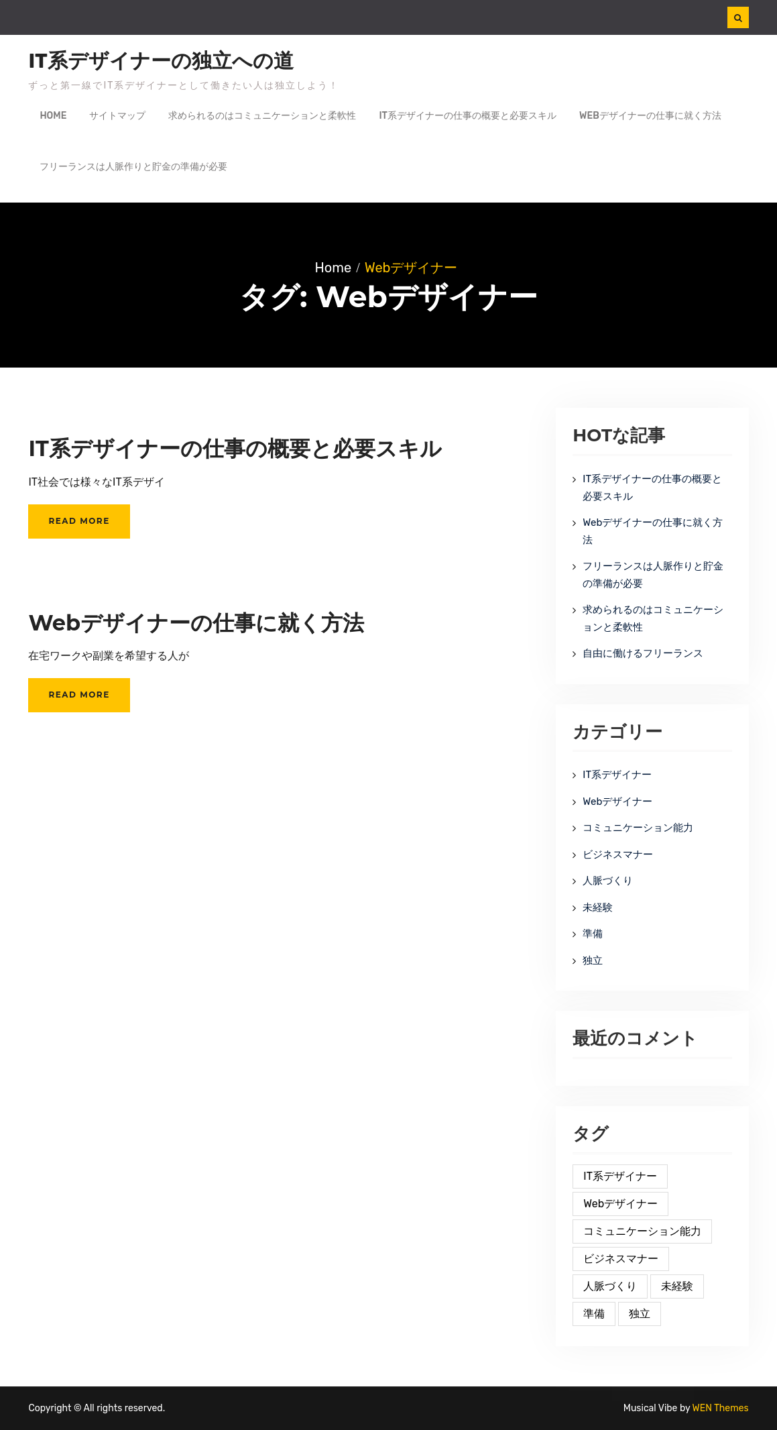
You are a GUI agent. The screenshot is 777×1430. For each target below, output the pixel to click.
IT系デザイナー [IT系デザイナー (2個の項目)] (620, 1176)
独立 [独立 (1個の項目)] (639, 1313)
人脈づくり (608, 881)
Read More (78, 521)
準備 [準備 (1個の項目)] (594, 1313)
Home (53, 115)
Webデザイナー (617, 801)
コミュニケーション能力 (638, 828)
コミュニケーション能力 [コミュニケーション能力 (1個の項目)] (642, 1231)
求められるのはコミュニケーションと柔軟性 (262, 115)
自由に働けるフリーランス (643, 653)
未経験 (598, 907)
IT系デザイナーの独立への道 (161, 61)
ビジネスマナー (618, 854)
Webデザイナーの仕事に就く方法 (650, 115)
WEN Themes (721, 1408)
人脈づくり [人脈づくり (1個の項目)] (610, 1286)
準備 (593, 934)
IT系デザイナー (617, 775)
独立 (593, 960)
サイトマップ (117, 115)
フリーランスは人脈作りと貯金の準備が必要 (133, 166)
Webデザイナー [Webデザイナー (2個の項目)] (620, 1203)
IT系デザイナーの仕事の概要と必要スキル (467, 115)
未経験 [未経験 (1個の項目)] (677, 1286)
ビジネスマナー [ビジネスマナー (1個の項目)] (620, 1258)
